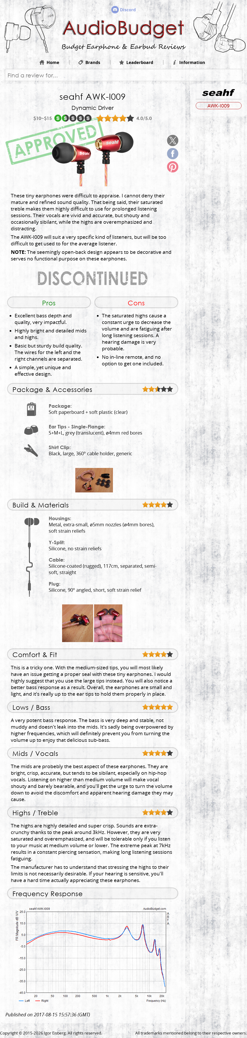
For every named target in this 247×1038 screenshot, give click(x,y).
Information (188, 62)
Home (49, 62)
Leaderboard (136, 62)
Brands (89, 62)
